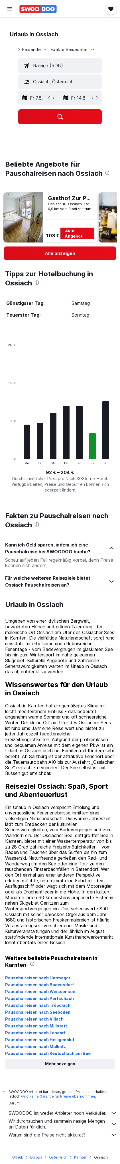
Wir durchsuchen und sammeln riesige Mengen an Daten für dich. (63, 1124)
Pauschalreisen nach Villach (34, 1019)
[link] (60, 253)
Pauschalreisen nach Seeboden (37, 1012)
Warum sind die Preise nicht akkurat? (63, 1134)
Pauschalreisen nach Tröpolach (37, 1005)
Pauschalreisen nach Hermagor (37, 977)
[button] (9, 9)
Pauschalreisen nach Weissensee (40, 991)
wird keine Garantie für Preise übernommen (58, 1096)
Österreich (58, 1157)
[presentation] (107, 172)
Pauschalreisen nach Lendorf (35, 1032)
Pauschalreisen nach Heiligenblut (39, 1039)
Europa (36, 1157)
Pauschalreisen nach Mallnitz (35, 1046)
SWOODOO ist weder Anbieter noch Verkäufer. (63, 1113)
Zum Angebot (73, 233)
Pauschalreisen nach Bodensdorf (39, 984)
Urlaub (17, 1157)
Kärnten (80, 1157)
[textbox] (60, 65)
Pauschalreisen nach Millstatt (36, 1025)
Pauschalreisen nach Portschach (39, 998)
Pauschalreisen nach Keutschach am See (48, 1053)
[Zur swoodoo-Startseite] (38, 9)
